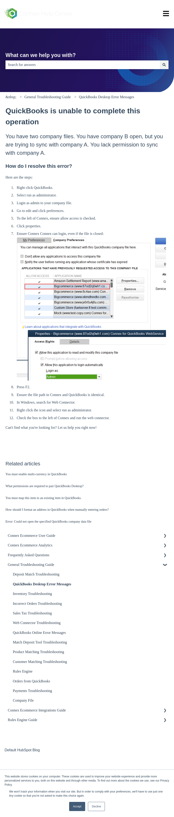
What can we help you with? (40, 55)
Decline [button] (96, 806)
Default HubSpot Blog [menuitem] (22, 750)
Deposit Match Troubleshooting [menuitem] (36, 574)
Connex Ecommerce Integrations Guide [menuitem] (37, 710)
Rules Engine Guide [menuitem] (22, 720)
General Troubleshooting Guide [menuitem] (31, 565)
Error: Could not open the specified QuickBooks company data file (48, 521)
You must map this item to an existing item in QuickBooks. (43, 498)
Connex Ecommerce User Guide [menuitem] (31, 535)
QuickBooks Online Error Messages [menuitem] (39, 633)
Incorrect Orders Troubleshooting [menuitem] (37, 603)
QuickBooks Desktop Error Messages (106, 97)
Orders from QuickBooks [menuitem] (31, 681)
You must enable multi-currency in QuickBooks (36, 474)
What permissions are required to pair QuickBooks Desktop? (44, 486)
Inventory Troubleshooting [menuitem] (32, 594)
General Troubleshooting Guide (47, 97)
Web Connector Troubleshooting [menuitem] (36, 623)
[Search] (164, 64)
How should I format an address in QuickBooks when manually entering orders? (57, 509)
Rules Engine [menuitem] (23, 671)
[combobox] (82, 64)
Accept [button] (77, 806)
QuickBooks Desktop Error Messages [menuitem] (42, 584)
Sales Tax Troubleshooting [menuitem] (32, 613)
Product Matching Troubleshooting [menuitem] (38, 652)
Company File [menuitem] (23, 700)
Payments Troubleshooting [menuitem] (32, 691)
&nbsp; (10, 97)
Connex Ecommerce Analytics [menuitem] (30, 545)
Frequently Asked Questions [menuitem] (28, 555)
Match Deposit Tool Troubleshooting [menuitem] (40, 642)
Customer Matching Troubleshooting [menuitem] (40, 662)
